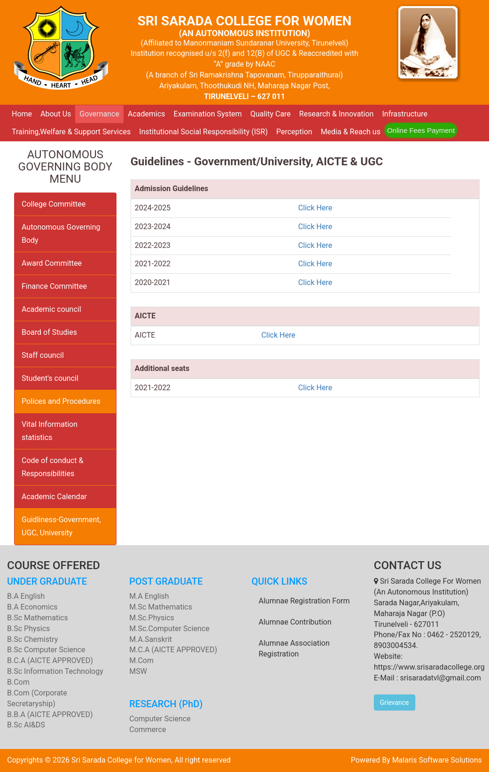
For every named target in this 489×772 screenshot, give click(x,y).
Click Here (315, 207)
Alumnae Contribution (295, 622)
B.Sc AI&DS (26, 724)
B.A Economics (32, 606)
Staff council (43, 355)
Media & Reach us (350, 131)
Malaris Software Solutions (437, 760)
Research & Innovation (336, 113)
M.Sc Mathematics (160, 606)
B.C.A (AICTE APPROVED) (50, 660)
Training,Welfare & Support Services (71, 131)
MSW (138, 671)
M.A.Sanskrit (150, 639)
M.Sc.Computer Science (169, 628)
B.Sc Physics (28, 628)
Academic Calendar (54, 496)
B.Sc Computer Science (46, 649)
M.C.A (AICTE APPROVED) (173, 649)
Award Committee (52, 263)
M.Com (141, 660)
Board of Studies (49, 332)
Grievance (394, 702)
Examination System (208, 113)
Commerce (147, 729)
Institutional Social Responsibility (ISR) (203, 131)
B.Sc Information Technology (55, 671)
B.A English (26, 596)
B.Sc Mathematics (37, 617)
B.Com (18, 682)
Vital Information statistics (50, 431)
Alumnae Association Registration (294, 648)
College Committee (53, 204)
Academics (146, 113)
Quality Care (270, 113)
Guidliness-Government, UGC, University (61, 526)
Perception (294, 131)
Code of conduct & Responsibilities (52, 467)
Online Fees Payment (421, 130)
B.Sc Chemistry (32, 639)
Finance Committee (54, 286)
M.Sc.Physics (151, 617)
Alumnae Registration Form (304, 600)
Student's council (50, 378)
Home (22, 113)
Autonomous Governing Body (61, 234)
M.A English (149, 596)
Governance (99, 113)
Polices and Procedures (61, 401)
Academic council (51, 309)
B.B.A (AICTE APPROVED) (50, 714)
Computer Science (159, 718)
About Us (55, 113)
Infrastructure (404, 113)
